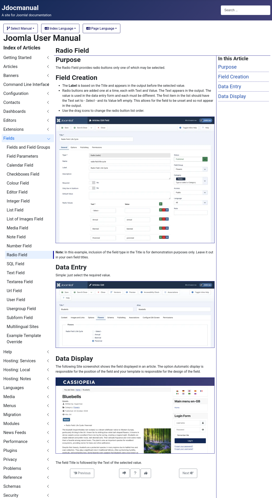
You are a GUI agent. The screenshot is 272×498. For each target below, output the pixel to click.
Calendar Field (20, 165)
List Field (15, 210)
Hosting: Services (19, 360)
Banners (11, 75)
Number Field (19, 245)
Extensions (13, 129)
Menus (9, 405)
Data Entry (229, 86)
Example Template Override (24, 338)
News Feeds (14, 432)
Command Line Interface (26, 84)
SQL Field (15, 263)
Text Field (16, 272)
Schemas (12, 486)
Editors (9, 120)
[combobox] (245, 10)
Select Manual (19, 28)
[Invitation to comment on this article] (135, 473)
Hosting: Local (16, 369)
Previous (82, 473)
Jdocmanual (20, 8)
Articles (10, 66)
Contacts (11, 102)
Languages (13, 387)
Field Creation (233, 77)
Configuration (15, 93)
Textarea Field (20, 281)
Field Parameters (22, 156)
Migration (12, 414)
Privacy (10, 459)
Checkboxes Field (23, 174)
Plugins (10, 450)
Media (9, 396)
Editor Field (17, 192)
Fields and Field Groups (28, 147)
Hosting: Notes (17, 378)
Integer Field (18, 201)
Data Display (232, 96)
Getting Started (17, 57)
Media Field (17, 227)
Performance (15, 441)
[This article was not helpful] (124, 473)
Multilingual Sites (23, 326)
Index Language (59, 28)
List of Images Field (25, 218)
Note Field (16, 236)
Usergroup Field (21, 308)
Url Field (14, 290)
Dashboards (14, 111)
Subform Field (20, 317)
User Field (16, 299)
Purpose (227, 67)
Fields (8, 138)
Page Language (100, 28)
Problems (12, 468)
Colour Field (18, 183)
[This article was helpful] (146, 473)
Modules (11, 423)
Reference (12, 477)
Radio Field (17, 254)
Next (188, 473)
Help (7, 351)
